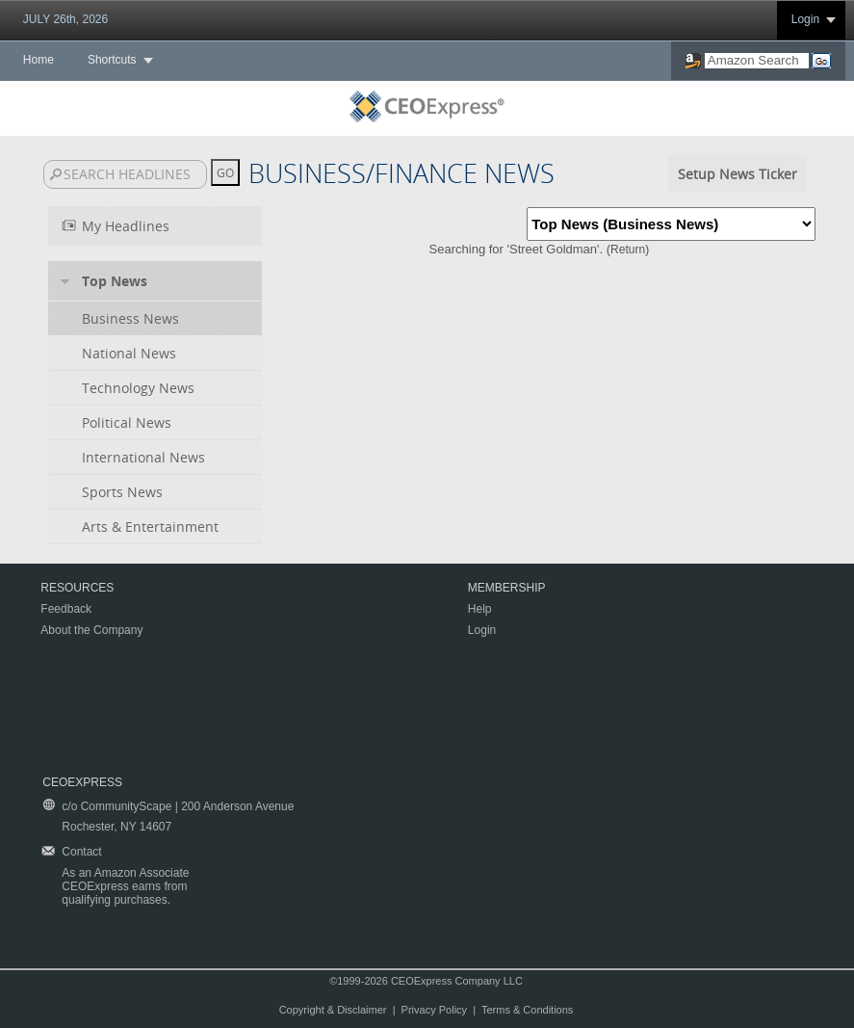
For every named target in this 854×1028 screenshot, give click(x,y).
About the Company (91, 630)
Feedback (65, 609)
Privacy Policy (434, 1009)
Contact (81, 851)
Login (805, 19)
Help (480, 609)
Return (627, 249)
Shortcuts (112, 59)
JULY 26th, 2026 (65, 19)
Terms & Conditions (527, 1009)
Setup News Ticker (737, 174)
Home (38, 59)
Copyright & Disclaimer (333, 1009)
